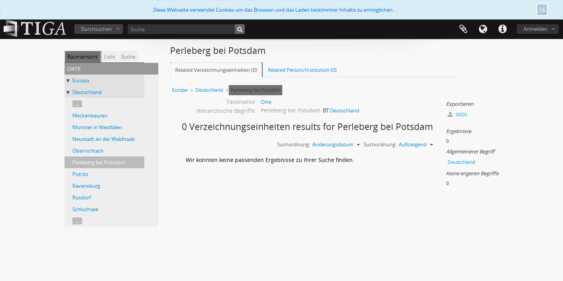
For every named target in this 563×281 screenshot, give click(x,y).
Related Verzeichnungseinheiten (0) (216, 69)
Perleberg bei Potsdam (98, 162)
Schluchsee (85, 209)
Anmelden (535, 28)
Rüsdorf (81, 197)
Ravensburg (86, 185)
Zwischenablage (463, 29)
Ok (542, 9)
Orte (266, 101)
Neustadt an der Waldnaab (103, 138)
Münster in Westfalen (97, 127)
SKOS (457, 114)
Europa (80, 80)
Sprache (483, 29)
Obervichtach (88, 150)
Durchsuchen (96, 28)
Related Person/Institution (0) (302, 69)
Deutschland (87, 92)
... (77, 103)
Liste (109, 56)
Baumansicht (82, 56)
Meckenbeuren (90, 115)
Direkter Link (502, 29)
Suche (128, 56)
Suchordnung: (293, 144)
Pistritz (80, 174)
